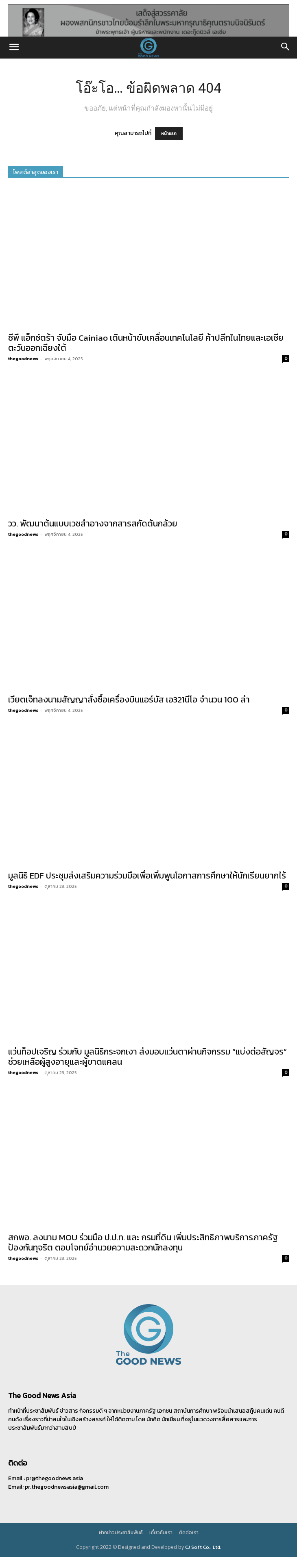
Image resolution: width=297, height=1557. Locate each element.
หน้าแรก (169, 133)
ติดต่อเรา (189, 1532)
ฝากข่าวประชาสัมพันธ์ (121, 1532)
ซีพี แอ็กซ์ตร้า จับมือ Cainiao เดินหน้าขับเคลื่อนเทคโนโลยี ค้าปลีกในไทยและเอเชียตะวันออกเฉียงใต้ (146, 342)
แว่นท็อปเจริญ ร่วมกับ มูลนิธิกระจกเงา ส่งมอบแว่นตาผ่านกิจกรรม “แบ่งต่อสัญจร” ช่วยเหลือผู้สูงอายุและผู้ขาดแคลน (147, 1056)
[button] (14, 48)
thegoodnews (23, 358)
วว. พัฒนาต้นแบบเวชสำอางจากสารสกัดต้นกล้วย (92, 523)
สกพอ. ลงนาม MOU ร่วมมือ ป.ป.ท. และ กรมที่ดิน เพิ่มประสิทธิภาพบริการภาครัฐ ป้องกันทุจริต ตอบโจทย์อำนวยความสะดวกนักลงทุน (143, 1242)
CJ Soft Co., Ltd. (203, 1547)
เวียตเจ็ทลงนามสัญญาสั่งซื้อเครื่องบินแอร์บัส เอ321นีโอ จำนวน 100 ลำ (129, 699)
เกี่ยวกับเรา (161, 1532)
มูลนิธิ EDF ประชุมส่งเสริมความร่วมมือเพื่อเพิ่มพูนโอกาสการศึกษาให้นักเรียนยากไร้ (147, 875)
